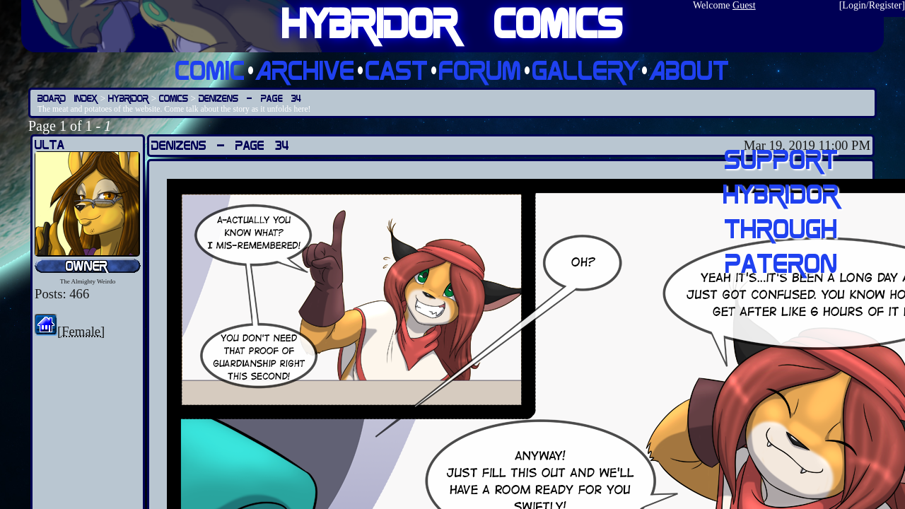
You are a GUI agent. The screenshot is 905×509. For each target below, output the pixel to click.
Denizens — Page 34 (250, 98)
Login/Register (871, 5)
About (690, 69)
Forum (480, 69)
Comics (173, 98)
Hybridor (128, 98)
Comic (210, 69)
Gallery (585, 69)
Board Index (67, 98)
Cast (397, 69)
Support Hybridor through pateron (781, 210)
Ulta (49, 144)
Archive (305, 69)
